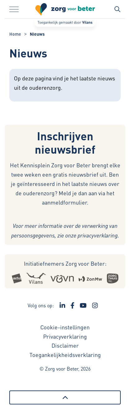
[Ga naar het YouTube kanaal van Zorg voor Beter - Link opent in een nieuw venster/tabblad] (83, 305)
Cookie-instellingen (65, 327)
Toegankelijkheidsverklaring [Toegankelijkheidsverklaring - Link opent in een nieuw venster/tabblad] (65, 354)
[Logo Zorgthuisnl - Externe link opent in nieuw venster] (113, 278)
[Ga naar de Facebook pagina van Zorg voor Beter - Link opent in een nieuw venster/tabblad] (72, 305)
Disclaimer (65, 345)
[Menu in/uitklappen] (14, 9)
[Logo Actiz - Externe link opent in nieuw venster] (16, 278)
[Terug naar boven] (65, 397)
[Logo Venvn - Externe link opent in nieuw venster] (62, 278)
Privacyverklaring (65, 336)
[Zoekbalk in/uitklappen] (117, 9)
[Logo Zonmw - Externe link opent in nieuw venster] (90, 278)
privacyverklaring (98, 235)
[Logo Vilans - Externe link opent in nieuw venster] (36, 278)
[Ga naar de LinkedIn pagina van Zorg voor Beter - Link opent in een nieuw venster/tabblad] (62, 305)
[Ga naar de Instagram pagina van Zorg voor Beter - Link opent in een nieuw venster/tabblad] (95, 305)
